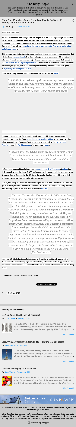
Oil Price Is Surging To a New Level (19, 368)
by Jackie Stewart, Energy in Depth (10, 32)
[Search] (72, 4)
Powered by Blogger (38, 422)
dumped (38, 169)
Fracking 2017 (13, 293)
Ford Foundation (24, 145)
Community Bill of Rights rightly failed (20, 63)
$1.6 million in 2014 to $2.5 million (39, 139)
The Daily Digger (38, 4)
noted (47, 145)
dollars (65, 169)
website (44, 189)
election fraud (19, 57)
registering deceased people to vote (17, 69)
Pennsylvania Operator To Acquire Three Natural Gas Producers (33, 342)
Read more (68, 335)
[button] (72, 21)
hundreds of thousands (51, 169)
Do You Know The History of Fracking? (21, 315)
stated (56, 73)
